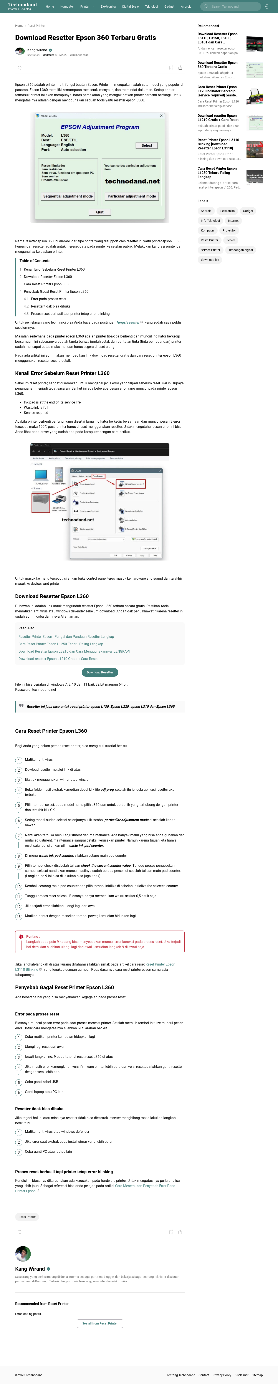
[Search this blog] (234, 6)
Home (50, 6)
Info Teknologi (210, 220)
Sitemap (257, 1375)
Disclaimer (241, 1375)
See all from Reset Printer (100, 1323)
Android (186, 6)
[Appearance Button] (267, 6)
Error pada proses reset (48, 299)
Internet (233, 220)
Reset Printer (27, 1217)
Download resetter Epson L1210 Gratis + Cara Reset (58, 659)
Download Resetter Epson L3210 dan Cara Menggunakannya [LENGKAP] (74, 651)
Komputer (67, 6)
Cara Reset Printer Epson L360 (47, 284)
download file (210, 259)
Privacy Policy (222, 1375)
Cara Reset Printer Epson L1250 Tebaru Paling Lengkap (60, 644)
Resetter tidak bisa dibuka (51, 306)
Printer (84, 6)
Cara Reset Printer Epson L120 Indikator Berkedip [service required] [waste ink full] (217, 91)
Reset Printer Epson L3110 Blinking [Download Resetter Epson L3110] (218, 144)
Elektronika (108, 6)
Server (231, 240)
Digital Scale (130, 6)
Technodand (22, 4)
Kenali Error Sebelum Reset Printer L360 (54, 269)
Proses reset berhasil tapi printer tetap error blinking (70, 314)
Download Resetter (100, 672)
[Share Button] (180, 67)
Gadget (169, 6)
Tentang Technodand (181, 1375)
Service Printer (210, 250)
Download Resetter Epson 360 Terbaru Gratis (218, 65)
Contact (204, 1375)
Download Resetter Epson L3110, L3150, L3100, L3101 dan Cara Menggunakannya (218, 38)
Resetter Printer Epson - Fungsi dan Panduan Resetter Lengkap (66, 637)
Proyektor (229, 230)
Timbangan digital (240, 250)
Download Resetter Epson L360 (48, 277)
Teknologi (151, 6)
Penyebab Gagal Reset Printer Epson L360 (56, 291)
